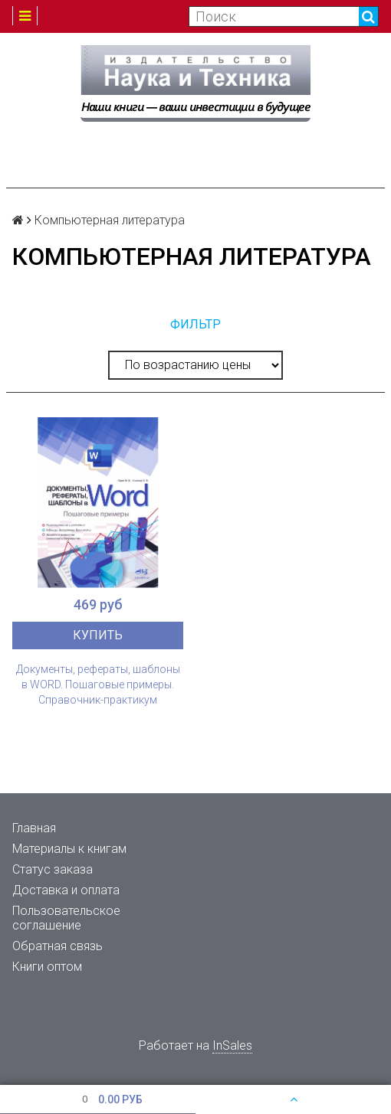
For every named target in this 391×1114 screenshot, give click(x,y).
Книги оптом (47, 966)
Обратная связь (57, 946)
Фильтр (195, 324)
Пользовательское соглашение (66, 918)
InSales (232, 1045)
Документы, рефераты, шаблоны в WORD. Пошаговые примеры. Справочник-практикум (98, 684)
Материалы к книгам (69, 848)
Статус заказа (52, 869)
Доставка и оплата (66, 890)
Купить (98, 635)
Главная (34, 828)
